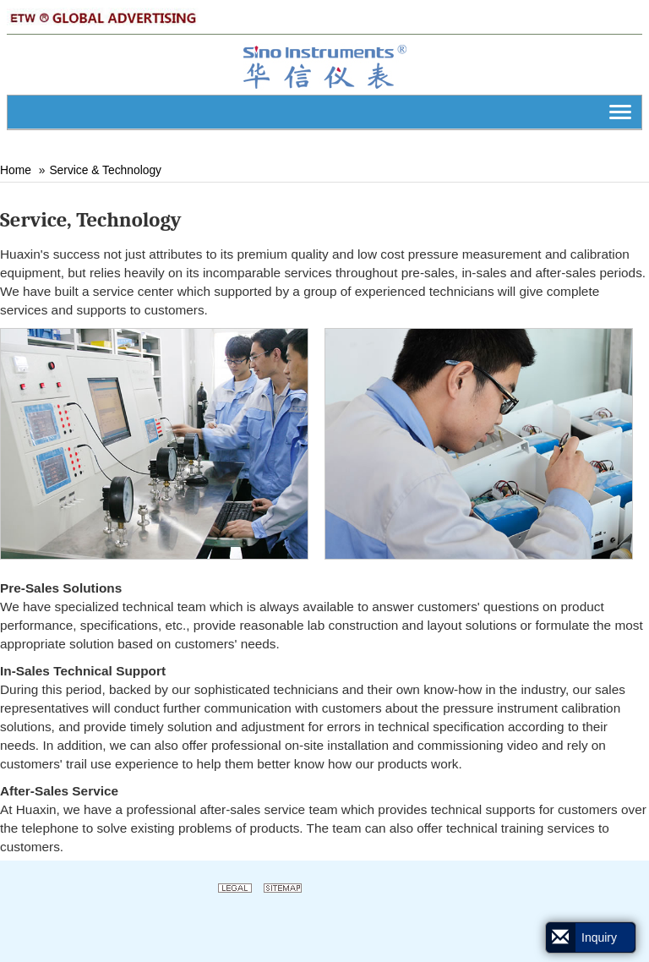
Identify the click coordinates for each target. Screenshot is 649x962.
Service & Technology (105, 170)
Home (15, 170)
